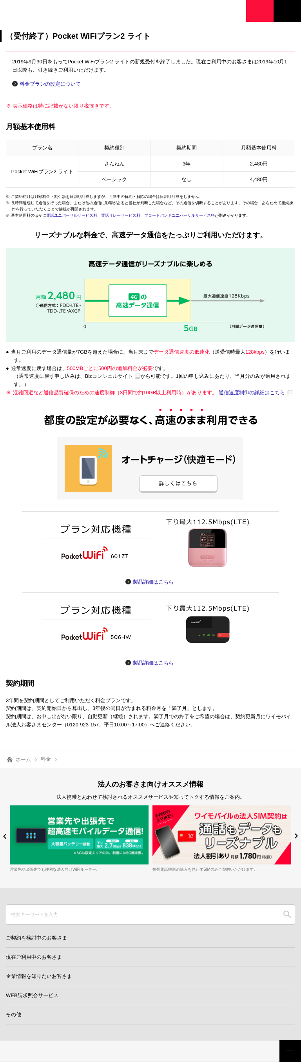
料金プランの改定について (50, 84)
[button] (5, 836)
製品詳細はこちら (153, 582)
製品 (84, 1051)
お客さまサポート (251, 1051)
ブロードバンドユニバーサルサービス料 (179, 215)
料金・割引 (28, 1051)
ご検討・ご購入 (196, 1051)
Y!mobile (45, 12)
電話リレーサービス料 (120, 215)
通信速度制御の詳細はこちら (252, 392)
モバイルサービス (140, 1051)
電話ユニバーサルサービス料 (71, 215)
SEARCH (287, 914)
